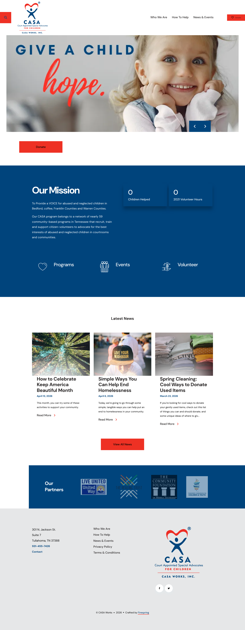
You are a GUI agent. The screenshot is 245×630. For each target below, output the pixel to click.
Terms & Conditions (106, 553)
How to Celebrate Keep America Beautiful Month (56, 385)
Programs (64, 265)
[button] (5, 17)
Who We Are (148, 17)
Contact (37, 552)
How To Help (169, 17)
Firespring (143, 612)
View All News (122, 444)
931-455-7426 (41, 546)
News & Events (193, 17)
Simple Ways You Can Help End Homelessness (117, 385)
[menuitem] (148, 17)
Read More (44, 415)
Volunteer (188, 265)
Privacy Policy (102, 547)
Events (123, 265)
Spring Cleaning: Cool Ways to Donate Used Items (183, 385)
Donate (230, 18)
